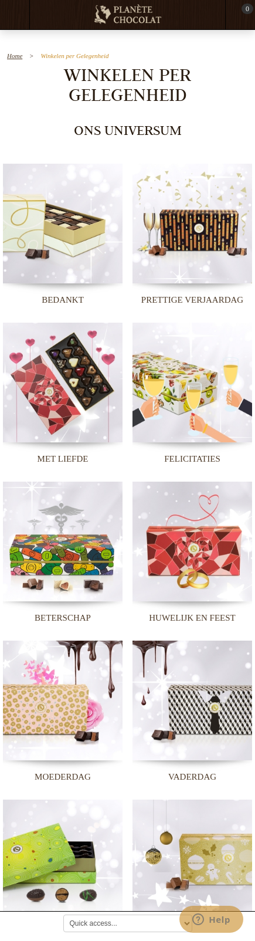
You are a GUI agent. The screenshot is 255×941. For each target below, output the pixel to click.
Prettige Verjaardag (192, 299)
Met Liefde (63, 458)
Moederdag (63, 776)
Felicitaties (192, 458)
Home (14, 55)
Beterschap (63, 617)
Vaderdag (192, 776)
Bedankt (63, 299)
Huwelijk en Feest (192, 617)
